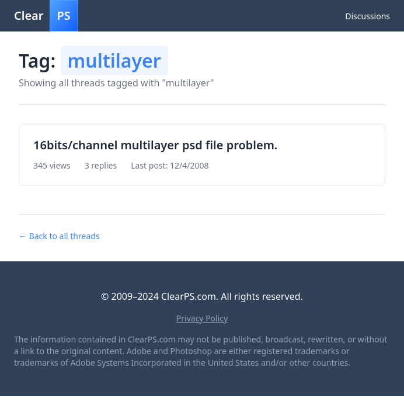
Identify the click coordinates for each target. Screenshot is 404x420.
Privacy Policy (202, 318)
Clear (46, 16)
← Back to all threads (59, 236)
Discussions (367, 16)
